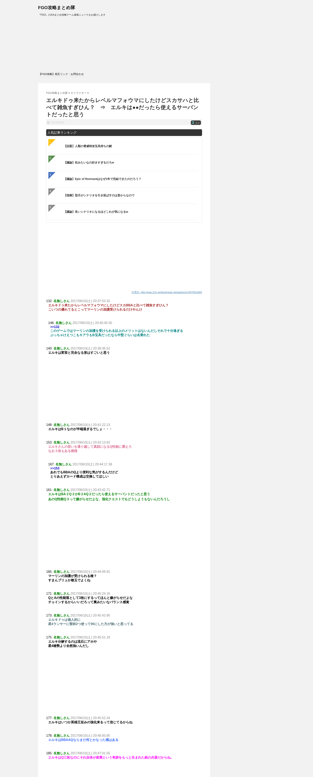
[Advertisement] (124, 392)
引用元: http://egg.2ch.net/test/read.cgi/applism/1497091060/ (166, 292)
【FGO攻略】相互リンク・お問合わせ (61, 74)
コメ (196, 123)
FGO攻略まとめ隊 (56, 7)
